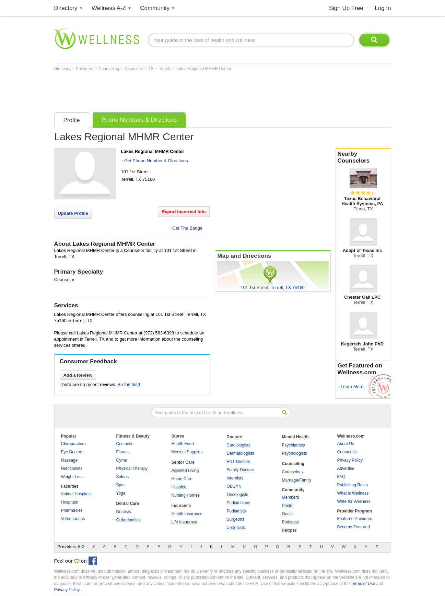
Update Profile (73, 213)
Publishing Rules (352, 485)
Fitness (123, 452)
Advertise (345, 468)
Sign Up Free (346, 8)
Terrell (165, 68)
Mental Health (295, 436)
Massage (69, 460)
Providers (85, 68)
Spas (121, 485)
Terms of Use (363, 583)
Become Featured (353, 527)
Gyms (121, 460)
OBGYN (234, 486)
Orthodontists (128, 520)
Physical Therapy (132, 468)
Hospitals (69, 502)
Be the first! (129, 384)
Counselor (134, 68)
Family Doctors (240, 469)
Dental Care (127, 503)
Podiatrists (236, 511)
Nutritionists (72, 468)
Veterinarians (73, 518)
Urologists (236, 527)
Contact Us (347, 452)
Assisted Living (185, 470)
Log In (383, 8)
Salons (122, 476)
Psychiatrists (293, 445)
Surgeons (235, 519)
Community (154, 8)
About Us (345, 443)
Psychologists (294, 453)
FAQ (341, 476)
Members (290, 497)
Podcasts (290, 522)
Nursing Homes (186, 495)
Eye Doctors (72, 452)
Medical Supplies (187, 452)
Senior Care (183, 462)
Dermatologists (240, 453)
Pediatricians (238, 502)
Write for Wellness (354, 501)
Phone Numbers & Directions (139, 120)
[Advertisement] (179, 90)
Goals (287, 513)
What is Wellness (353, 493)
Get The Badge (187, 228)
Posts (287, 505)
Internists (235, 478)
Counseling (109, 68)
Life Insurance (184, 522)
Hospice (179, 487)
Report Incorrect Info (184, 211)
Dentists (123, 511)
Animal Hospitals (76, 494)
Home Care (182, 478)
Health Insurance (187, 513)
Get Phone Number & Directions (156, 160)
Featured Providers (354, 518)
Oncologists (237, 494)
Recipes (289, 530)
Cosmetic (124, 443)
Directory (66, 8)
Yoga (121, 493)
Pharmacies (72, 510)
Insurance (181, 505)
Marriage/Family (297, 480)
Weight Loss (72, 476)
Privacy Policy (350, 460)
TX (152, 68)
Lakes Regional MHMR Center (203, 68)
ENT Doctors (238, 461)
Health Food (183, 443)
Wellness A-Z (109, 8)
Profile (71, 120)
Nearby (363, 157)
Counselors (292, 472)
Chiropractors (73, 443)
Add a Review (78, 375)
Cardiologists (238, 445)
